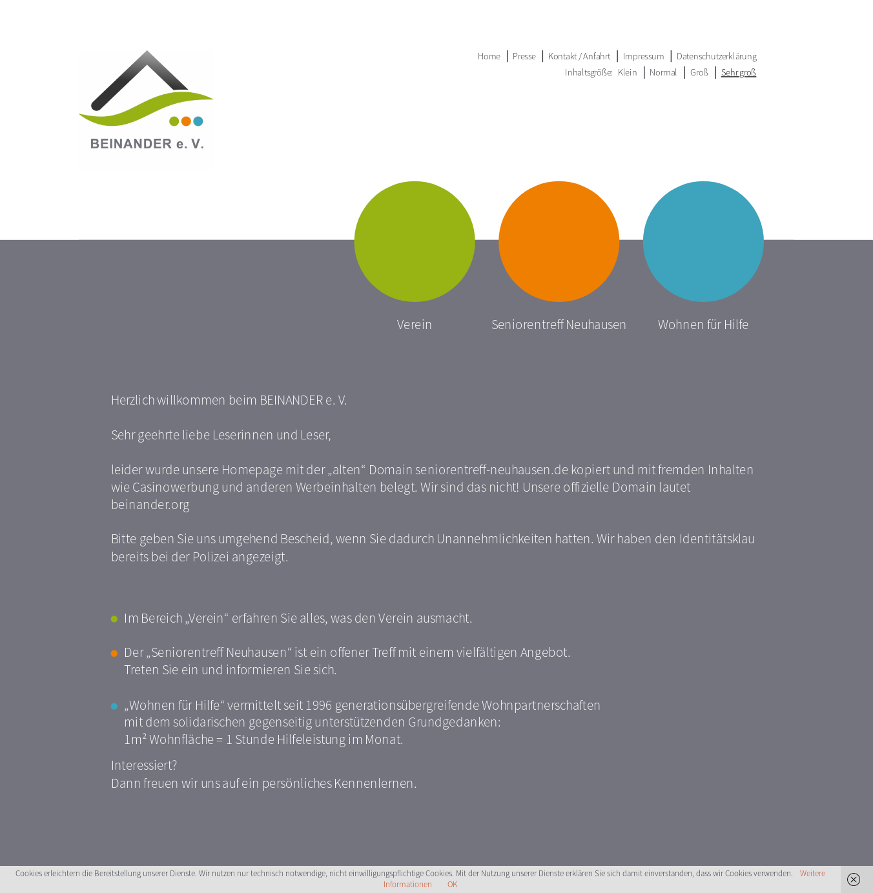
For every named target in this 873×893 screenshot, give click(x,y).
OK (452, 884)
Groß (699, 72)
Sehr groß (739, 72)
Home (489, 56)
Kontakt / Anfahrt (579, 56)
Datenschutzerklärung (717, 56)
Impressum (643, 56)
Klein (627, 72)
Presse (524, 56)
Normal (663, 72)
